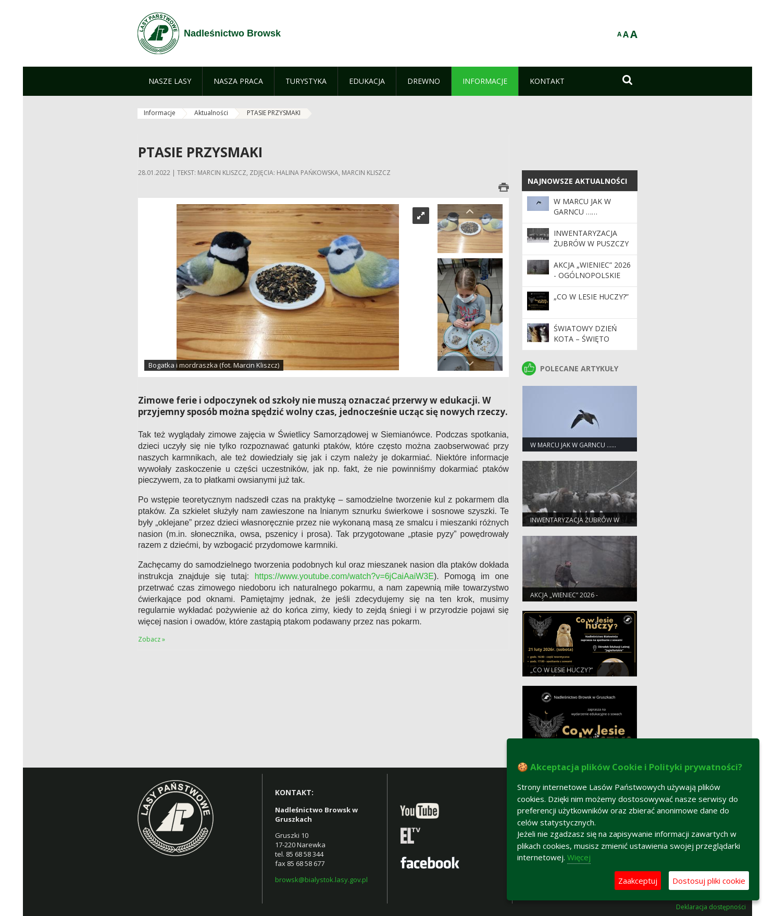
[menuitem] (170, 81)
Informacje (160, 112)
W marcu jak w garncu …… (582, 206)
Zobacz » (151, 639)
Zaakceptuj (637, 880)
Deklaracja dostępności (711, 907)
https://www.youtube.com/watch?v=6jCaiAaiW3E (344, 576)
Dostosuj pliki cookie (708, 880)
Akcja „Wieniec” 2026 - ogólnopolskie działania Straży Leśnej (592, 281)
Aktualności (211, 112)
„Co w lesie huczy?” (591, 297)
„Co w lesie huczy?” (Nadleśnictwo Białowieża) (575, 674)
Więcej (579, 857)
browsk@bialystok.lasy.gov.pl (321, 879)
